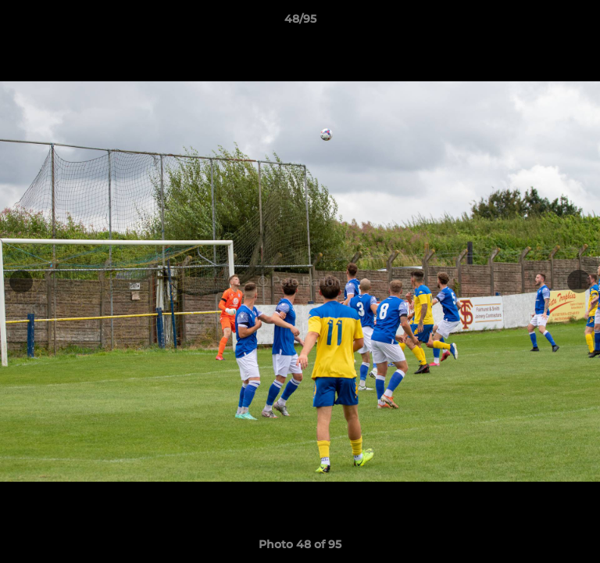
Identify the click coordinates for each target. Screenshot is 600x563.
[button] (581, 23)
